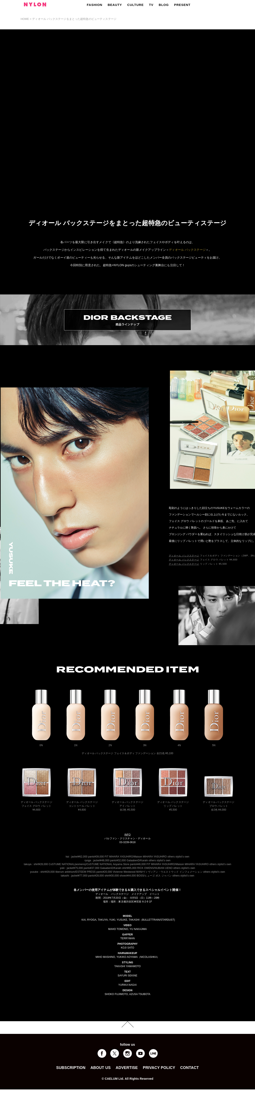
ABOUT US (100, 1068)
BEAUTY (115, 5)
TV (151, 5)
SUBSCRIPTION (70, 1068)
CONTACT (189, 1068)
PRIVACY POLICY (159, 1068)
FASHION (94, 5)
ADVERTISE (127, 1068)
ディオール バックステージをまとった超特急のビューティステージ (74, 18)
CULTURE (135, 5)
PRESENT (182, 5)
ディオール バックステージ (187, 249)
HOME (25, 18)
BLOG (164, 5)
